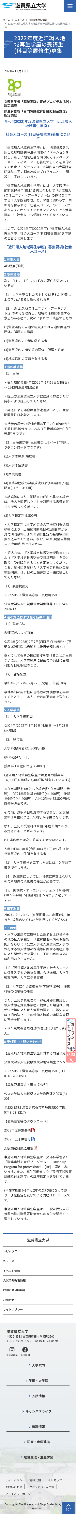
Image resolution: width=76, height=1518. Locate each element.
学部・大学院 (38, 1380)
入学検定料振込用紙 (18, 1147)
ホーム (6, 19)
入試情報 (38, 1395)
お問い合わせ (13, 1487)
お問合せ (8, 1300)
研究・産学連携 (38, 1441)
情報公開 (35, 1480)
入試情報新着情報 (14, 1280)
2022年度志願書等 (17, 1139)
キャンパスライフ (38, 1411)
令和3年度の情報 (38, 19)
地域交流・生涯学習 (38, 1457)
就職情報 (38, 1426)
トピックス (10, 1251)
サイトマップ (53, 1480)
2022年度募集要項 (17, 1130)
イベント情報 (11, 1271)
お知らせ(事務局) (14, 1290)
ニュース (19, 19)
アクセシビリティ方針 (41, 1487)
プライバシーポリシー (19, 1494)
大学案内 (38, 1365)
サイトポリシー (13, 1309)
